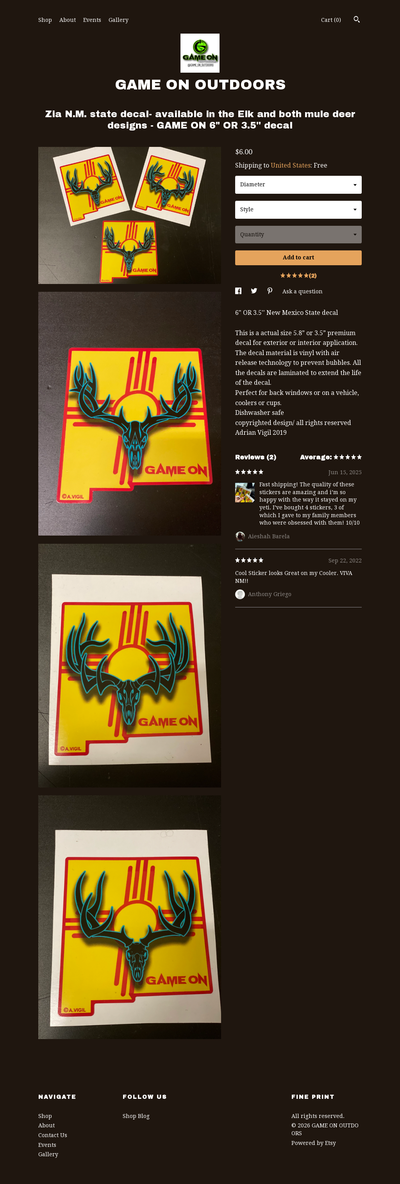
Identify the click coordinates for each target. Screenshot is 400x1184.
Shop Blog (136, 1116)
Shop (45, 20)
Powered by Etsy (313, 1143)
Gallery (119, 20)
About (67, 20)
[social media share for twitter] (255, 291)
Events (92, 20)
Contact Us (52, 1135)
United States (291, 165)
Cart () (331, 20)
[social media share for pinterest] (271, 291)
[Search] (357, 20)
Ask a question (302, 291)
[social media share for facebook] (239, 291)
